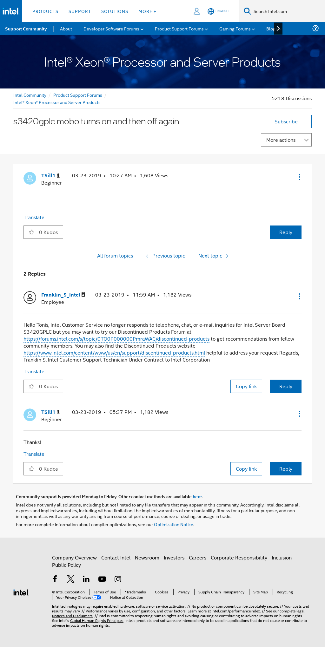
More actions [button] (280, 139)
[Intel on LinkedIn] (86, 579)
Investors (174, 557)
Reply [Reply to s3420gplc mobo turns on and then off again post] (285, 232)
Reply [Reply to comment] (285, 386)
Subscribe (286, 121)
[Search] (247, 11)
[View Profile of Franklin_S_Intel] (63, 294)
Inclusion (282, 557)
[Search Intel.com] (288, 11)
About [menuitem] (66, 28)
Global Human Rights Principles (96, 620)
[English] (218, 11)
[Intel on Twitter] (70, 579)
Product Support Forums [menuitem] (179, 28)
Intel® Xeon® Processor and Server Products (57, 102)
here (197, 496)
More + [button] (147, 11)
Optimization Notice (173, 524)
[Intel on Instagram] (117, 579)
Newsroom (147, 557)
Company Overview (74, 557)
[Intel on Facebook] (55, 579)
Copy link (246, 386)
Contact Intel (115, 557)
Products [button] (45, 11)
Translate (33, 217)
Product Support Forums (77, 94)
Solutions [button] (114, 11)
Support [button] (80, 11)
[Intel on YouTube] (102, 579)
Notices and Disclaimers (72, 615)
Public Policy (66, 564)
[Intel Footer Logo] (21, 591)
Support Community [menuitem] (26, 28)
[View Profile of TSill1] (50, 175)
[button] (299, 177)
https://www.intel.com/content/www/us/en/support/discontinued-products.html (114, 352)
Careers (197, 557)
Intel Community (29, 94)
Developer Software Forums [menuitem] (111, 28)
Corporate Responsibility (239, 557)
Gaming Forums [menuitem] (235, 28)
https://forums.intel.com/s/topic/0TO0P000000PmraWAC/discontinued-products (116, 338)
